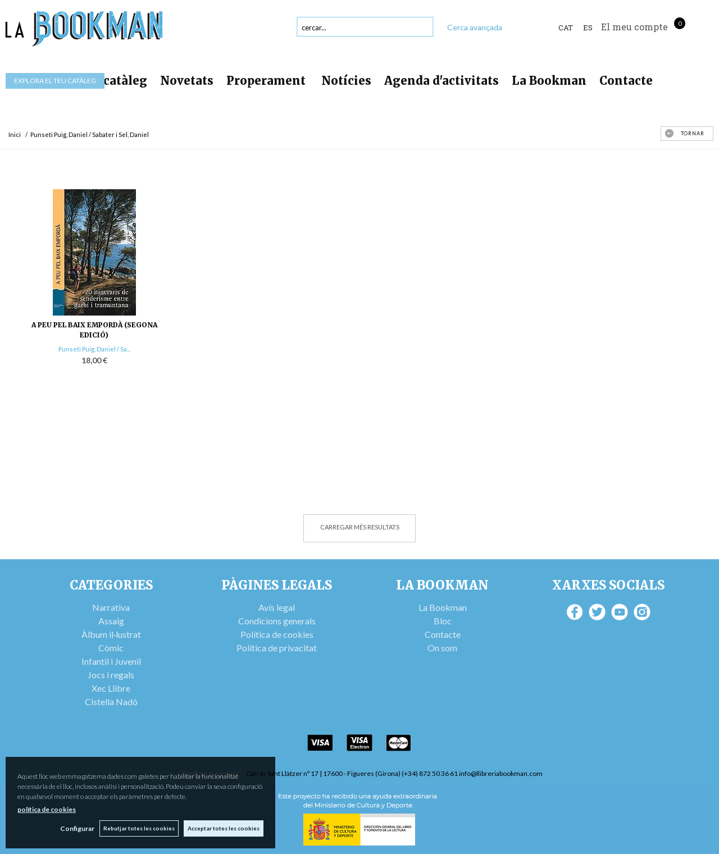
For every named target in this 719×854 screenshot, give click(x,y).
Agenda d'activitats (441, 81)
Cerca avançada (474, 27)
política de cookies (46, 809)
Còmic (111, 647)
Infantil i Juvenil (111, 661)
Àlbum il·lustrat (111, 634)
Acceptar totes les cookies (224, 828)
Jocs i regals (111, 674)
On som (442, 647)
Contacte (626, 81)
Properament (267, 81)
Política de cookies (276, 634)
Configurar (76, 828)
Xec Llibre (111, 688)
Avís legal (276, 607)
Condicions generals (277, 620)
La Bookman (549, 81)
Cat (565, 27)
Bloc (443, 620)
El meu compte (634, 27)
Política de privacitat (276, 647)
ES (588, 27)
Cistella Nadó (111, 701)
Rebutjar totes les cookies (138, 828)
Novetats (186, 81)
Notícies (346, 81)
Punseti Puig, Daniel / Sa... (94, 349)
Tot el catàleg (106, 81)
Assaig (111, 620)
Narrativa (111, 607)
